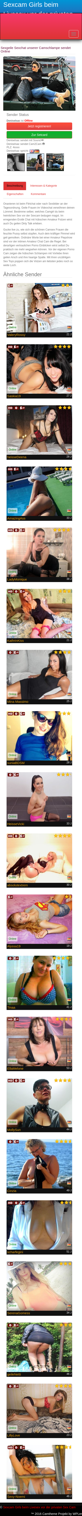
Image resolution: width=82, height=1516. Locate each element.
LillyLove (13, 1435)
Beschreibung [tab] (15, 185)
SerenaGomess (18, 1313)
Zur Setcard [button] (39, 135)
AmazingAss (16, 518)
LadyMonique (17, 579)
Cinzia (11, 1191)
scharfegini (15, 1252)
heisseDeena (16, 457)
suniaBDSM (15, 763)
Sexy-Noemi (16, 1496)
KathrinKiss (15, 640)
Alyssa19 (14, 946)
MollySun (14, 1130)
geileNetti (14, 1374)
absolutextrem (17, 885)
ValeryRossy (16, 335)
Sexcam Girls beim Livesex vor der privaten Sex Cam (39, 1507)
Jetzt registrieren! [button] (39, 126)
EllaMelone (15, 1068)
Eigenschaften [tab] (15, 194)
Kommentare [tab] (38, 194)
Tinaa (11, 1007)
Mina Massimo (17, 701)
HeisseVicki (15, 824)
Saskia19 (14, 396)
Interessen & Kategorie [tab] (43, 185)
